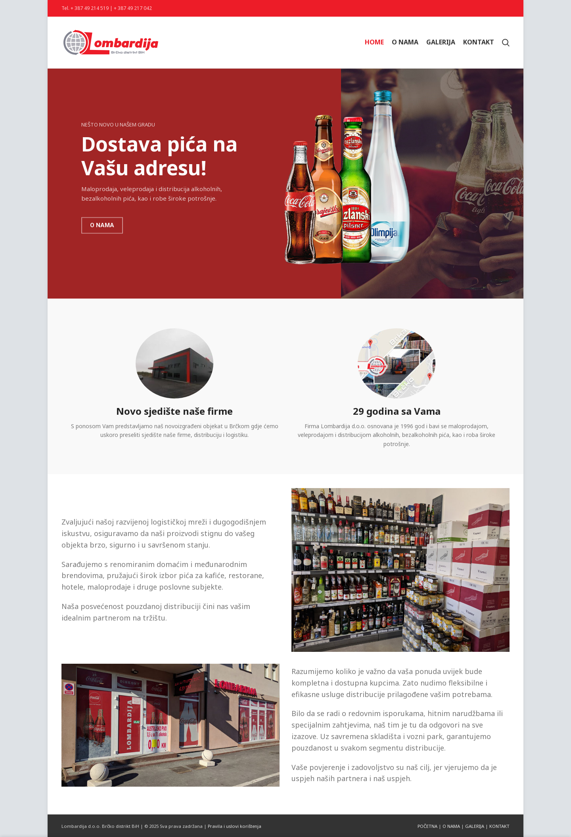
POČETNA (427, 826)
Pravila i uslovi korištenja (234, 826)
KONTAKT (499, 826)
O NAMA (451, 826)
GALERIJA (474, 826)
